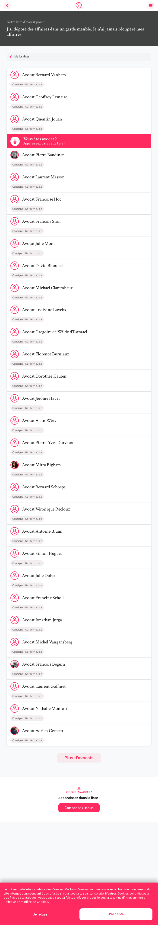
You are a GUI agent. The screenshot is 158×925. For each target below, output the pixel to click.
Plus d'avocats (78, 758)
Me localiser (21, 56)
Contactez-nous (79, 807)
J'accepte (116, 914)
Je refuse (40, 914)
